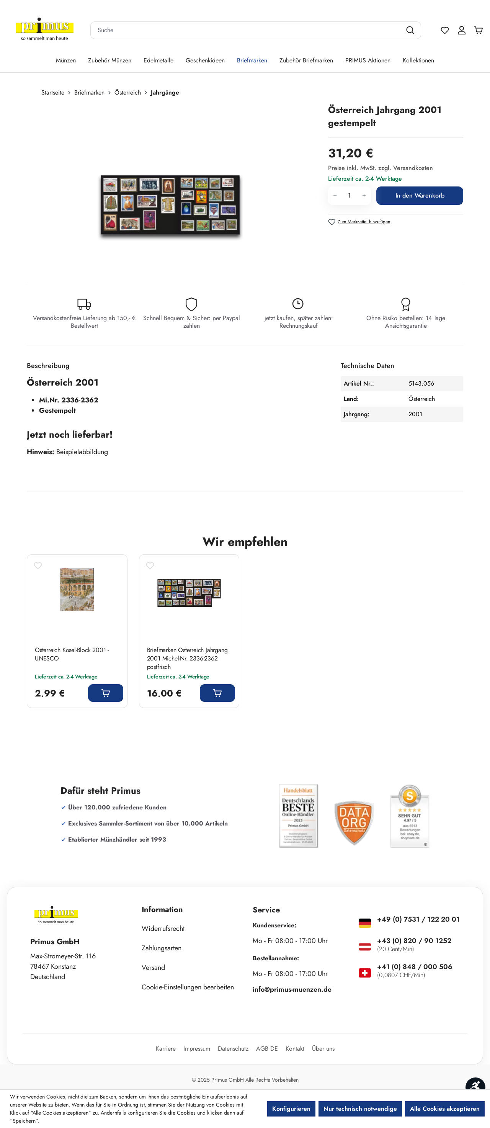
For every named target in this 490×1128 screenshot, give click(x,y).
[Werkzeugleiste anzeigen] (475, 1087)
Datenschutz (233, 1048)
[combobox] (246, 30)
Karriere (166, 1048)
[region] (173, 185)
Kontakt (295, 1048)
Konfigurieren (291, 1108)
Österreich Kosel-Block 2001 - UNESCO (72, 654)
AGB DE (267, 1048)
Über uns (323, 1048)
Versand (153, 968)
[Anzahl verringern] (334, 195)
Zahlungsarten (161, 948)
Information (162, 910)
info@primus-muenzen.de (292, 989)
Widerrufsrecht (163, 928)
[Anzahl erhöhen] (364, 195)
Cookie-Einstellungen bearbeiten (188, 987)
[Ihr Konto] (461, 30)
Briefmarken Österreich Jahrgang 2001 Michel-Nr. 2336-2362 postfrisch (187, 658)
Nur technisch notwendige (360, 1108)
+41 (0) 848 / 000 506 (414, 967)
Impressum (196, 1048)
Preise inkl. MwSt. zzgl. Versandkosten (380, 167)
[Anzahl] (349, 195)
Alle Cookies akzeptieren (445, 1108)
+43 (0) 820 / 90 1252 (414, 941)
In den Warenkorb (419, 195)
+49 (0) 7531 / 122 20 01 (418, 919)
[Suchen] (411, 30)
